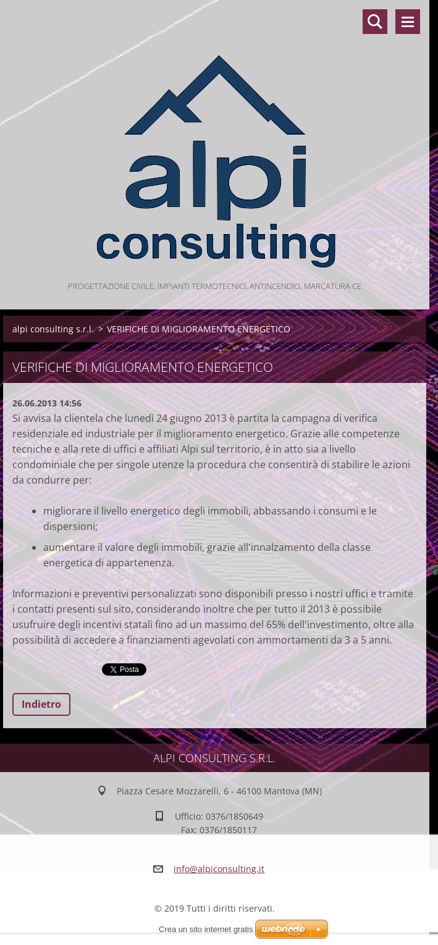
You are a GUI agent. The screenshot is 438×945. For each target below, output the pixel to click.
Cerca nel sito (375, 21)
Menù (407, 21)
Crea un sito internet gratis (206, 929)
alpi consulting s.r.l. (53, 329)
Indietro (41, 704)
